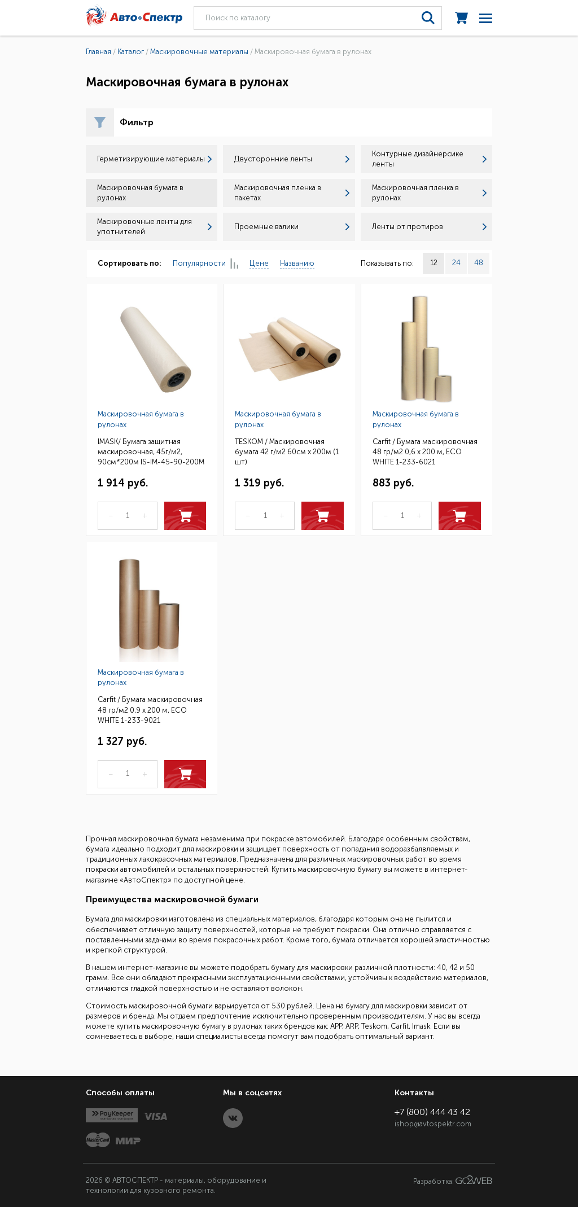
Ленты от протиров (429, 226)
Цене (259, 263)
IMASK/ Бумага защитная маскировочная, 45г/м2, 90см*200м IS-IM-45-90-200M (151, 451)
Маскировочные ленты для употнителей (154, 226)
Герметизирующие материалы (154, 159)
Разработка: (452, 1180)
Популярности (205, 263)
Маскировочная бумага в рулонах (141, 419)
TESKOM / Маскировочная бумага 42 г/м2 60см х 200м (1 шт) (287, 451)
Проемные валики (291, 226)
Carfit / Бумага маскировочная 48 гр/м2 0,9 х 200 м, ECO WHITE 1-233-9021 (150, 709)
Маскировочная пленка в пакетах (291, 192)
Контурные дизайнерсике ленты (429, 159)
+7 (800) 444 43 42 (432, 1112)
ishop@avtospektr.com (433, 1124)
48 (478, 262)
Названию (297, 263)
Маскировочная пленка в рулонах (429, 192)
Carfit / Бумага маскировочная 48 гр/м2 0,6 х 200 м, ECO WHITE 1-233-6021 (425, 451)
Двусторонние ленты (291, 159)
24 (456, 262)
